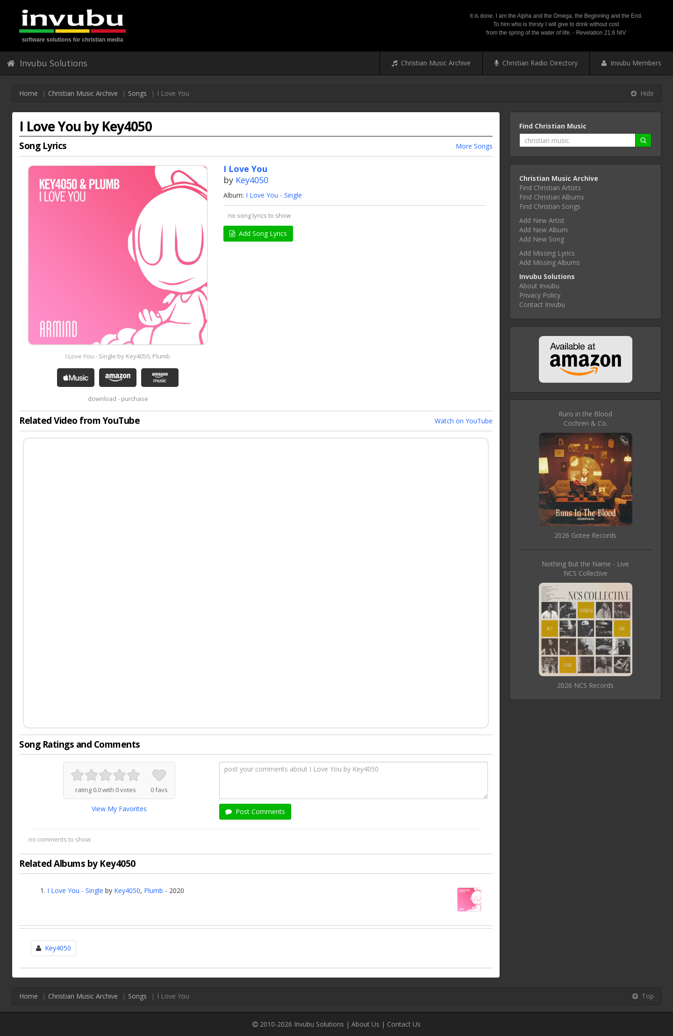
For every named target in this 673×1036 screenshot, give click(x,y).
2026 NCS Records (585, 685)
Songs (137, 93)
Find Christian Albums (551, 197)
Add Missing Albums (549, 262)
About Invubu (539, 285)
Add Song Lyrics (258, 233)
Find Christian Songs (549, 206)
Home (28, 93)
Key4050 (252, 180)
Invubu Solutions (47, 63)
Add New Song (541, 239)
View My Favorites (119, 808)
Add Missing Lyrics (547, 253)
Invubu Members (631, 62)
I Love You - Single (274, 195)
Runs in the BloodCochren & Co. (585, 418)
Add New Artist (542, 220)
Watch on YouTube (464, 420)
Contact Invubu (542, 304)
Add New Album (543, 229)
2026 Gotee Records (585, 535)
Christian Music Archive (431, 62)
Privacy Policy (539, 295)
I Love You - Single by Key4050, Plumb (117, 356)
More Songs (474, 146)
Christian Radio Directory (536, 62)
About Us (365, 1024)
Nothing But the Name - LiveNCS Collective (585, 568)
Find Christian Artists (550, 187)
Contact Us (404, 1024)
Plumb (153, 890)
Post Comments (255, 811)
